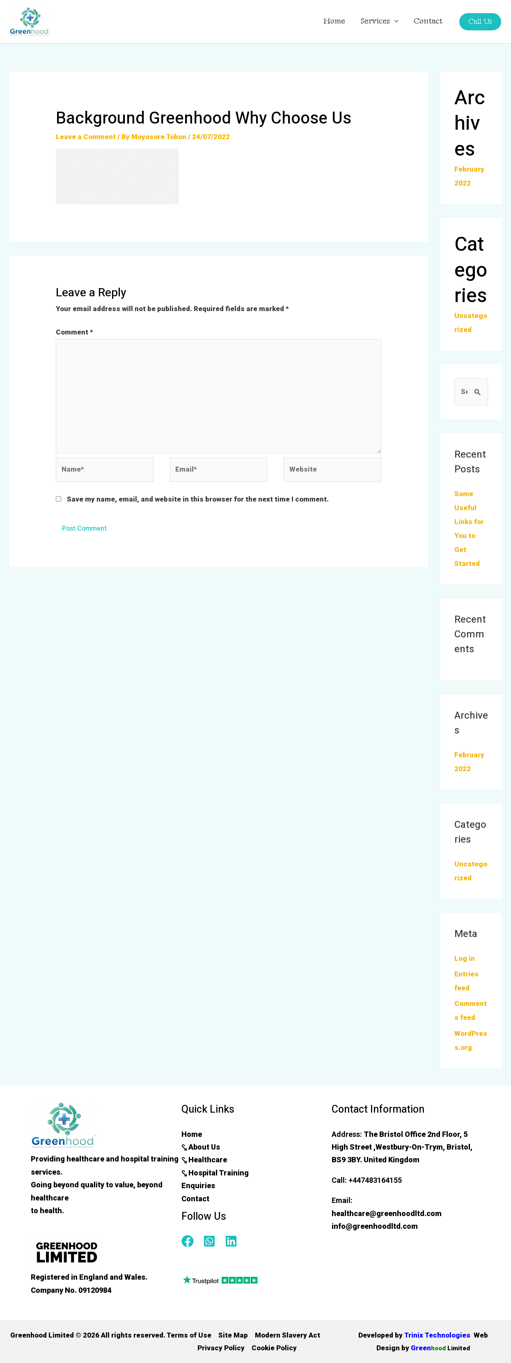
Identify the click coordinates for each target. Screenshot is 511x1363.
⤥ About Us (200, 1147)
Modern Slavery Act (287, 1335)
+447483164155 (375, 1180)
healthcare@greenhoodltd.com (387, 1213)
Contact (428, 21)
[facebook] (191, 1241)
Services (375, 21)
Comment (74, 332)
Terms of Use (189, 1335)
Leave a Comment (86, 137)
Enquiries (198, 1185)
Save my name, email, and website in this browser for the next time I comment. (198, 499)
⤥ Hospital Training (215, 1172)
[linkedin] (233, 1241)
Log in (464, 958)
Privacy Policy (221, 1348)
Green (440, 1348)
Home (334, 21)
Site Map (233, 1335)
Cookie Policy (274, 1348)
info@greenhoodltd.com (375, 1226)
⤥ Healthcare (204, 1159)
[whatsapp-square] (213, 1241)
